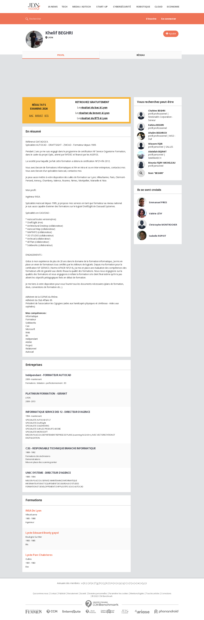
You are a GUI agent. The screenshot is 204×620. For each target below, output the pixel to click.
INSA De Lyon (33, 510)
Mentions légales (137, 593)
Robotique (143, 6)
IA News (53, 6)
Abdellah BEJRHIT (157, 151)
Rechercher (35, 18)
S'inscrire (151, 18)
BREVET (39, 115)
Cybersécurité (122, 6)
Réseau (141, 55)
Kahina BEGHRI (156, 124)
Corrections (166, 593)
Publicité (62, 593)
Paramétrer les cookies (118, 593)
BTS (46, 115)
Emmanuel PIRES (158, 202)
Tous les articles (152, 593)
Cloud (159, 6)
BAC (31, 115)
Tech (64, 6)
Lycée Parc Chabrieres (39, 555)
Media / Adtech (81, 6)
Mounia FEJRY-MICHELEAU (161, 162)
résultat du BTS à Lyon (94, 118)
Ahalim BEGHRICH (157, 132)
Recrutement (72, 593)
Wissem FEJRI (155, 143)
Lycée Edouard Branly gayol (42, 532)
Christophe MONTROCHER (163, 224)
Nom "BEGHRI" (156, 173)
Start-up (102, 6)
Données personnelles (97, 593)
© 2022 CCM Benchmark (102, 596)
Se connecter (168, 18)
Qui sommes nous (40, 593)
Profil (60, 55)
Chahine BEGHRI (156, 110)
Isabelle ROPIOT (157, 235)
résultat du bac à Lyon (93, 107)
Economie (173, 6)
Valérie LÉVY (155, 213)
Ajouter (172, 33)
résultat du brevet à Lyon (94, 113)
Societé (83, 593)
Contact (53, 593)
